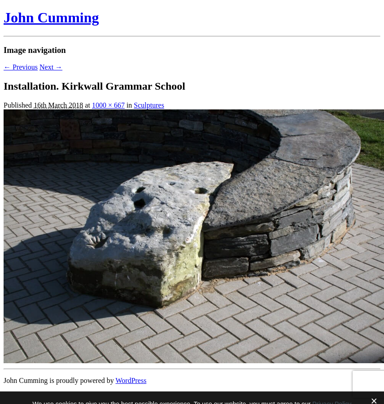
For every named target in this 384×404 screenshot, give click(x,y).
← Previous (21, 67)
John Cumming (51, 17)
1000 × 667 (108, 105)
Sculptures (149, 105)
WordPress (130, 380)
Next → (50, 67)
